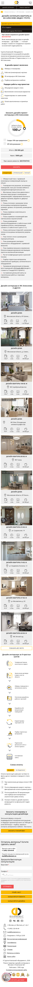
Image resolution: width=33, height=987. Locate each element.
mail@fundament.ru (9, 856)
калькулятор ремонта (16, 897)
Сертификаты (11, 942)
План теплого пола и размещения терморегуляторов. (13, 238)
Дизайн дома (16, 313)
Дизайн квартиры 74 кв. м (16, 562)
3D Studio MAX (19, 268)
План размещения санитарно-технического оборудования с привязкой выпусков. (15, 243)
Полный (27, 173)
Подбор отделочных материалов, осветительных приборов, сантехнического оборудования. (16, 261)
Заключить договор (16, 980)
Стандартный (7, 173)
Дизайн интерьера (8, 7)
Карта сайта (11, 956)
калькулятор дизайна (16, 901)
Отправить (7, 886)
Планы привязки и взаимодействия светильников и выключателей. (14, 218)
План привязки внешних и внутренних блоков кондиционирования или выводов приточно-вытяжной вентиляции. (15, 250)
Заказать (16, 167)
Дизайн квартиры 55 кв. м (16, 527)
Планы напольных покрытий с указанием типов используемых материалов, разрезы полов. (16, 232)
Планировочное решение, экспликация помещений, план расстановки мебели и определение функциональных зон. (15, 188)
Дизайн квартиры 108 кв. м (16, 384)
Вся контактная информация (17, 939)
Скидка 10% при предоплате (18, 140)
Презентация (11, 946)
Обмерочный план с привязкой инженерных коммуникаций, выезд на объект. (14, 181)
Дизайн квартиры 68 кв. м (16, 633)
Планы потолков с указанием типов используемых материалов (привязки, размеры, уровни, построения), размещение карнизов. (16, 206)
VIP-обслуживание (15, 144)
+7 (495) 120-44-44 (8, 850)
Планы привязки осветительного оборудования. (13, 213)
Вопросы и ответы (13, 953)
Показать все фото (16, 648)
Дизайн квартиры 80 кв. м (16, 456)
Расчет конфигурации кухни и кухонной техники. (15, 256)
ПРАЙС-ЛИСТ (16, 892)
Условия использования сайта (16, 970)
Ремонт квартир (25, 7)
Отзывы (9, 949)
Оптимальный (17, 173)
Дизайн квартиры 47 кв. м (16, 598)
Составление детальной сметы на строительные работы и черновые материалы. (13, 275)
